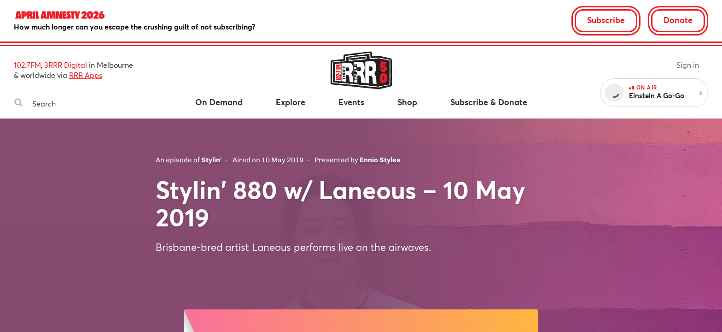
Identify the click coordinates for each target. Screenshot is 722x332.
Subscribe (606, 19)
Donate (678, 19)
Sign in (687, 65)
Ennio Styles (380, 160)
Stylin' (211, 160)
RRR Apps (85, 75)
